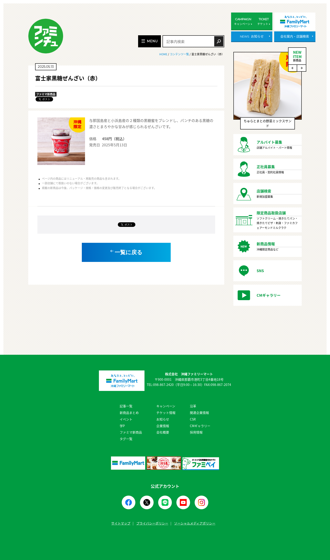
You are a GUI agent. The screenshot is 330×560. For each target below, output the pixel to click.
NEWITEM (297, 55)
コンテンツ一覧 (179, 54)
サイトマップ (120, 523)
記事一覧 (126, 406)
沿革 (193, 406)
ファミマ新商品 (131, 432)
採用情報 (196, 432)
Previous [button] (293, 68)
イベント (126, 419)
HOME (163, 54)
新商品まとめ (129, 412)
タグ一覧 (126, 438)
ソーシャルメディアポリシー (194, 523)
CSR (193, 419)
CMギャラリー (200, 425)
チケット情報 (165, 412)
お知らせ (162, 419)
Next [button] (301, 68)
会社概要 (162, 432)
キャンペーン (165, 406)
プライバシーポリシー (152, 523)
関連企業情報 (199, 412)
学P (122, 425)
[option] (267, 93)
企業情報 (162, 425)
